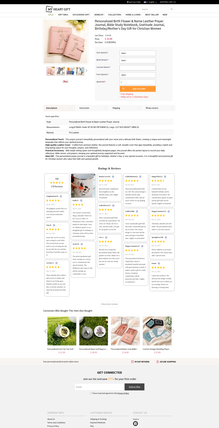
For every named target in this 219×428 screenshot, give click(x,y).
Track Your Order (134, 2)
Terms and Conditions (56, 422)
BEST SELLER (152, 15)
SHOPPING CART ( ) (168, 2)
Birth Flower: (103, 60)
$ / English (150, 2)
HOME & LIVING (134, 15)
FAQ (92, 426)
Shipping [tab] (116, 108)
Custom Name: (104, 67)
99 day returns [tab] (152, 108)
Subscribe (134, 387)
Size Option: (103, 52)
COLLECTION (115, 15)
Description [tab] (51, 108)
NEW (165, 15)
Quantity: (101, 82)
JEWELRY (99, 15)
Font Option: (103, 74)
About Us (51, 419)
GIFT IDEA (63, 15)
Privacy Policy (123, 393)
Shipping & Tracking (98, 419)
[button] (45, 331)
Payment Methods (97, 422)
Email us (136, 419)
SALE (51, 15)
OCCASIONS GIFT (82, 15)
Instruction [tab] (84, 108)
